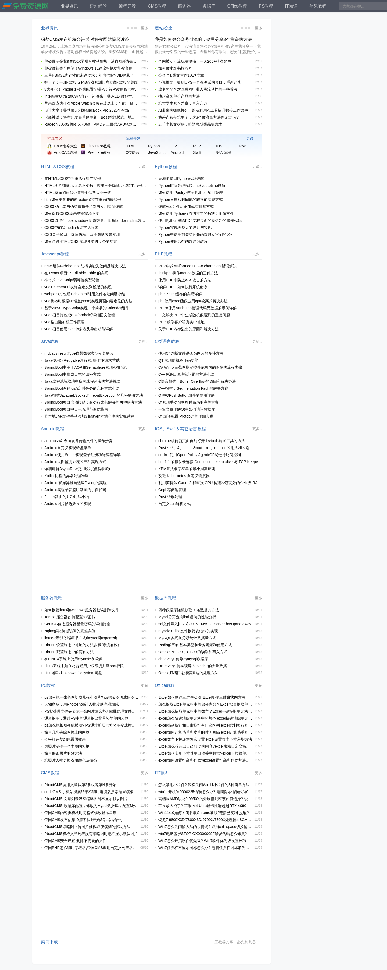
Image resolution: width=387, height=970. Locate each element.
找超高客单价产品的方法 (179, 96)
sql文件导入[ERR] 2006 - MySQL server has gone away (204, 624)
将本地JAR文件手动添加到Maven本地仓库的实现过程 (89, 416)
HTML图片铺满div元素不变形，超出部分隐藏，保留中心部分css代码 (96, 185)
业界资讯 (49, 28)
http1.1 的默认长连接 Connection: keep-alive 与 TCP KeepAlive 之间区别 (210, 462)
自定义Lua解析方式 (174, 504)
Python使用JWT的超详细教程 (183, 241)
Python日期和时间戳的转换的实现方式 (190, 199)
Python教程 (166, 166)
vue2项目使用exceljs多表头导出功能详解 (78, 329)
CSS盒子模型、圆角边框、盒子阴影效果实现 (82, 234)
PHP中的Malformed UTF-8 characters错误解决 (197, 266)
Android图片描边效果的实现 (67, 504)
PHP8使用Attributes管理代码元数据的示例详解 (197, 308)
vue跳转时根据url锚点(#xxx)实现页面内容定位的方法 (88, 301)
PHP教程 (163, 254)
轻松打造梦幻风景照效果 (65, 739)
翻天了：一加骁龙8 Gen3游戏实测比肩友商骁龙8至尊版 (91, 82)
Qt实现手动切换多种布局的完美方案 (188, 402)
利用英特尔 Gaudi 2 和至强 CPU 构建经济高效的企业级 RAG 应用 (210, 483)
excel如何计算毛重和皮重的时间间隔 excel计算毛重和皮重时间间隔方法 (205, 732)
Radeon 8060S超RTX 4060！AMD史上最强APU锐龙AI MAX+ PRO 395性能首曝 (91, 124)
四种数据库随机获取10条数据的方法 (188, 610)
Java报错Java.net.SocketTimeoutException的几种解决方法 (93, 395)
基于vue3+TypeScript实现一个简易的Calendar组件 (86, 308)
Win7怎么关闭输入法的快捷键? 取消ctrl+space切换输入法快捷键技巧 (205, 827)
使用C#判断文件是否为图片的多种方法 (190, 353)
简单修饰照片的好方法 (63, 753)
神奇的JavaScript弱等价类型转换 (71, 280)
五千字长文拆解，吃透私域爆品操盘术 (190, 124)
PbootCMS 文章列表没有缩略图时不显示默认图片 (86, 799)
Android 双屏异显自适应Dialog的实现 (75, 483)
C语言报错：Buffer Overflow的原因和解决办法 (197, 381)
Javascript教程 (55, 254)
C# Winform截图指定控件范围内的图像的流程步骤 (200, 367)
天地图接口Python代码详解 (181, 178)
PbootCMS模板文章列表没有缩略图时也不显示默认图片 (91, 834)
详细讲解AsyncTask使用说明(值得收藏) (77, 469)
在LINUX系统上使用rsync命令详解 (73, 659)
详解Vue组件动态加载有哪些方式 (186, 206)
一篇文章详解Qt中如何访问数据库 (186, 409)
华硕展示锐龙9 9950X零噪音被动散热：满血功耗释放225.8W (91, 61)
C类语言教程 (167, 341)
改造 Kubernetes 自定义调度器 (184, 476)
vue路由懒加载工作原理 (64, 322)
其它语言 (188, 429)
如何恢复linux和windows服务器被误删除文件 (81, 610)
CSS (61, 166)
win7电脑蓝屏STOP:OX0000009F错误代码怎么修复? (202, 834)
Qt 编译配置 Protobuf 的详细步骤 (185, 416)
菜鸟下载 (49, 942)
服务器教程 (51, 598)
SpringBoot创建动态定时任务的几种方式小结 (81, 388)
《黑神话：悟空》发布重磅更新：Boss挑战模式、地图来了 (91, 117)
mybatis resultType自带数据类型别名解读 (78, 353)
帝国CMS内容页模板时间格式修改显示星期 (80, 813)
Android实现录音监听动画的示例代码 (75, 490)
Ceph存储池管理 (172, 490)
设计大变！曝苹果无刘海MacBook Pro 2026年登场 (86, 110)
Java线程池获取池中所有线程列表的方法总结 (82, 381)
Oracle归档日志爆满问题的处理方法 (188, 673)
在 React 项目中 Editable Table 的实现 (76, 273)
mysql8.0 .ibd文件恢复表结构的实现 (188, 631)
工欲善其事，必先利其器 (235, 942)
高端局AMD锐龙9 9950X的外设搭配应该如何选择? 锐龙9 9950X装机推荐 (205, 799)
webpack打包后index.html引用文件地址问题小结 (84, 294)
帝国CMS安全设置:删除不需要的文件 (75, 840)
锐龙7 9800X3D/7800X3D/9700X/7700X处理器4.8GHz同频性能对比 (205, 820)
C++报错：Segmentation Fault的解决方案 (193, 388)
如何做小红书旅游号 (175, 68)
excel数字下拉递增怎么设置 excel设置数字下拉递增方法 (205, 739)
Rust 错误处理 (170, 497)
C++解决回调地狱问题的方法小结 (186, 374)
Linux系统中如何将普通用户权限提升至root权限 (84, 666)
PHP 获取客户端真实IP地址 (181, 322)
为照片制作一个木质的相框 (66, 746)
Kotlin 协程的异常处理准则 (66, 476)
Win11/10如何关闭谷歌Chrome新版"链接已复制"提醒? (203, 813)
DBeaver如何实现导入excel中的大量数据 (192, 666)
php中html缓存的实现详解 (180, 294)
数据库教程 (165, 598)
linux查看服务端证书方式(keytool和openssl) (80, 638)
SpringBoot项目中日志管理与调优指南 (76, 409)
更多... (143, 167)
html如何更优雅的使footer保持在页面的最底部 (82, 199)
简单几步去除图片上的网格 (66, 732)
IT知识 (161, 772)
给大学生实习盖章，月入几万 (182, 103)
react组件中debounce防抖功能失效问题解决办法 (85, 266)
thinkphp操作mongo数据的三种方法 (188, 273)
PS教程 (48, 685)
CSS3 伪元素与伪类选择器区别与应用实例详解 (83, 206)
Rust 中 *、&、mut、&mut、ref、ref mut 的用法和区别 (203, 448)
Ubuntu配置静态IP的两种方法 (69, 652)
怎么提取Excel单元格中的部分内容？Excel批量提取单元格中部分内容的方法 (205, 704)
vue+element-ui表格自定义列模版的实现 (78, 287)
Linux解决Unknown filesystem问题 (73, 673)
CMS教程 (50, 772)
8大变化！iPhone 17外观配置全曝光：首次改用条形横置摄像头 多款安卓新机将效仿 (91, 89)
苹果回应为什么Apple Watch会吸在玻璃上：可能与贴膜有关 (91, 103)
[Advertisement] (151, 551)
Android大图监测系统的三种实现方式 (75, 462)
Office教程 (165, 685)
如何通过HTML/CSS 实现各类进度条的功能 (80, 241)
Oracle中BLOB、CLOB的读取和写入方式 (192, 652)
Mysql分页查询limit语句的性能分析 (187, 617)
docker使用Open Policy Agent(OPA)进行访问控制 (199, 455)
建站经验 (163, 28)
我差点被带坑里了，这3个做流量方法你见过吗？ (198, 117)
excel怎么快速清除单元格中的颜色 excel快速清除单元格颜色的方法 (205, 718)
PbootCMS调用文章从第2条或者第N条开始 (80, 785)
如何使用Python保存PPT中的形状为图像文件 (196, 213)
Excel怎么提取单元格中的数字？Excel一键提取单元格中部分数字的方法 (205, 711)
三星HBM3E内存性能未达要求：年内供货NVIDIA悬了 (89, 75)
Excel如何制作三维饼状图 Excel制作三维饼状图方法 (201, 697)
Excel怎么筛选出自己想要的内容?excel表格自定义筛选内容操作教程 (205, 746)
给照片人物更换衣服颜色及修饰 (70, 760)
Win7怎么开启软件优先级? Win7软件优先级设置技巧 (202, 840)
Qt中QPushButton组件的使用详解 (186, 395)
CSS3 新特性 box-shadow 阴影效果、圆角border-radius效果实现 (96, 220)
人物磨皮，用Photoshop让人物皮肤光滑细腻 (81, 704)
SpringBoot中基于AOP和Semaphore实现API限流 (85, 367)
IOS (158, 429)
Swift (171, 429)
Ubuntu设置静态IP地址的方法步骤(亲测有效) (81, 645)
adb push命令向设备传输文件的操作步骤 (78, 441)
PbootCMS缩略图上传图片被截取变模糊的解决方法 (87, 827)
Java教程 (50, 341)
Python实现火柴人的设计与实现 (185, 227)
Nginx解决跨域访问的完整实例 (69, 631)
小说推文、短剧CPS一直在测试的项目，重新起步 (199, 82)
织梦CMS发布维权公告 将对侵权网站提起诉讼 (85, 39)
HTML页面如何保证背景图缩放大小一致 (77, 192)
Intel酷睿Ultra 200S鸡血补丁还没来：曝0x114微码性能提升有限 (91, 96)
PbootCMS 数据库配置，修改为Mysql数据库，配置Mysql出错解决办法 (91, 806)
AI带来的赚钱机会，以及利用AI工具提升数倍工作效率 (203, 110)
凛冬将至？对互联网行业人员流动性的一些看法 (197, 89)
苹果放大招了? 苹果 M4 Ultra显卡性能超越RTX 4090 (202, 806)
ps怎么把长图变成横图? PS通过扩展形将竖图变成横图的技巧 (91, 725)
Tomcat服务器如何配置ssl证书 (69, 617)
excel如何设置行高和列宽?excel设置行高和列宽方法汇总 (205, 760)
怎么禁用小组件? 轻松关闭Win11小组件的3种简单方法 (203, 785)
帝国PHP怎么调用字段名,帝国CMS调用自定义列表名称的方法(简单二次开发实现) (91, 847)
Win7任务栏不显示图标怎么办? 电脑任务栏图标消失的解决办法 (205, 847)
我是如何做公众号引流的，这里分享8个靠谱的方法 (203, 39)
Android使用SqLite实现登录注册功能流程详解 (82, 455)
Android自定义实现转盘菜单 (67, 448)
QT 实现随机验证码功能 (178, 360)
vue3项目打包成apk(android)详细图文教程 (79, 315)
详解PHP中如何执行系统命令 (182, 287)
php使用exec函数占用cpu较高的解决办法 (193, 301)
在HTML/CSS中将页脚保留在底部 (72, 178)
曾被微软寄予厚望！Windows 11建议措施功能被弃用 (88, 68)
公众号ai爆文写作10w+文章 (181, 75)
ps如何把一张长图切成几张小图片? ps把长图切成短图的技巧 (91, 697)
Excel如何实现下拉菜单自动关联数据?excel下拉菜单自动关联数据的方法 (205, 753)
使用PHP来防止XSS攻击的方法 (184, 280)
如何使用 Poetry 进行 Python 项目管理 (190, 192)
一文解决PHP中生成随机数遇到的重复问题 (194, 315)
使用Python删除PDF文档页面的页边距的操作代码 (200, 220)
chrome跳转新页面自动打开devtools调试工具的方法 (201, 441)
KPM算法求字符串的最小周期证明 (186, 469)
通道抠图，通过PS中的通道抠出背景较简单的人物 (86, 718)
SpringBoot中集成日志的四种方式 (72, 374)
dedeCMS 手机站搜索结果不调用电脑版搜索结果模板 (89, 792)
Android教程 (52, 429)
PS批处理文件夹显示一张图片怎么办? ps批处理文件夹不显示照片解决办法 (91, 711)
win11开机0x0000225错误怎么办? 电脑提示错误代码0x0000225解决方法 (205, 792)
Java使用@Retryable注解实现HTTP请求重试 (82, 360)
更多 (144, 28)
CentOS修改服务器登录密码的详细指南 (77, 624)
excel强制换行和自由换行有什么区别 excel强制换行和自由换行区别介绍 (205, 725)
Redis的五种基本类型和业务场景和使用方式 (195, 645)
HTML (47, 166)
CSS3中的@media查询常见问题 (71, 227)
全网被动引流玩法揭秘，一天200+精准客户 (194, 61)
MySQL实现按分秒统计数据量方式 (187, 638)
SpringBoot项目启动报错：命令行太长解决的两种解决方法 (93, 402)
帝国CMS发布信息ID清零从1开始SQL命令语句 (83, 820)
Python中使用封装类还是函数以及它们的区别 (196, 234)
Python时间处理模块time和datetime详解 (191, 185)
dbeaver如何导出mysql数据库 (183, 659)
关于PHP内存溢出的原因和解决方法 (188, 329)
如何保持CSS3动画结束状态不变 (71, 213)
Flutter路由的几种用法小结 (66, 497)
